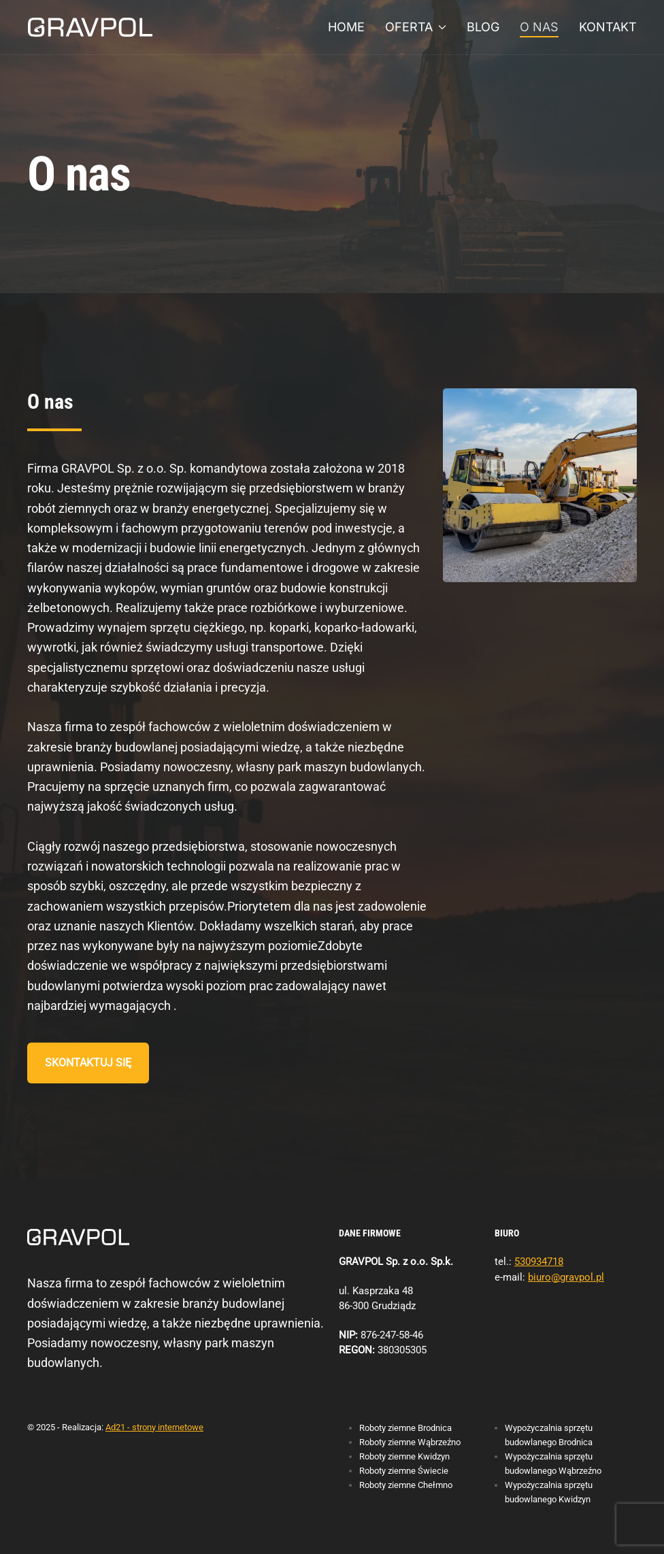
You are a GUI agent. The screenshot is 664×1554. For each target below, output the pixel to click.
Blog (483, 27)
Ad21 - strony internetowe (154, 1427)
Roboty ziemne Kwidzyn (404, 1456)
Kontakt (608, 27)
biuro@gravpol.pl (566, 1277)
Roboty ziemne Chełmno (405, 1485)
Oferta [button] (416, 27)
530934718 (538, 1261)
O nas (539, 27)
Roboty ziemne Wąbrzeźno (410, 1442)
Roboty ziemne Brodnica (405, 1428)
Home (346, 27)
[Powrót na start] (90, 27)
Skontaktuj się (88, 1062)
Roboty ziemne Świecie (403, 1471)
